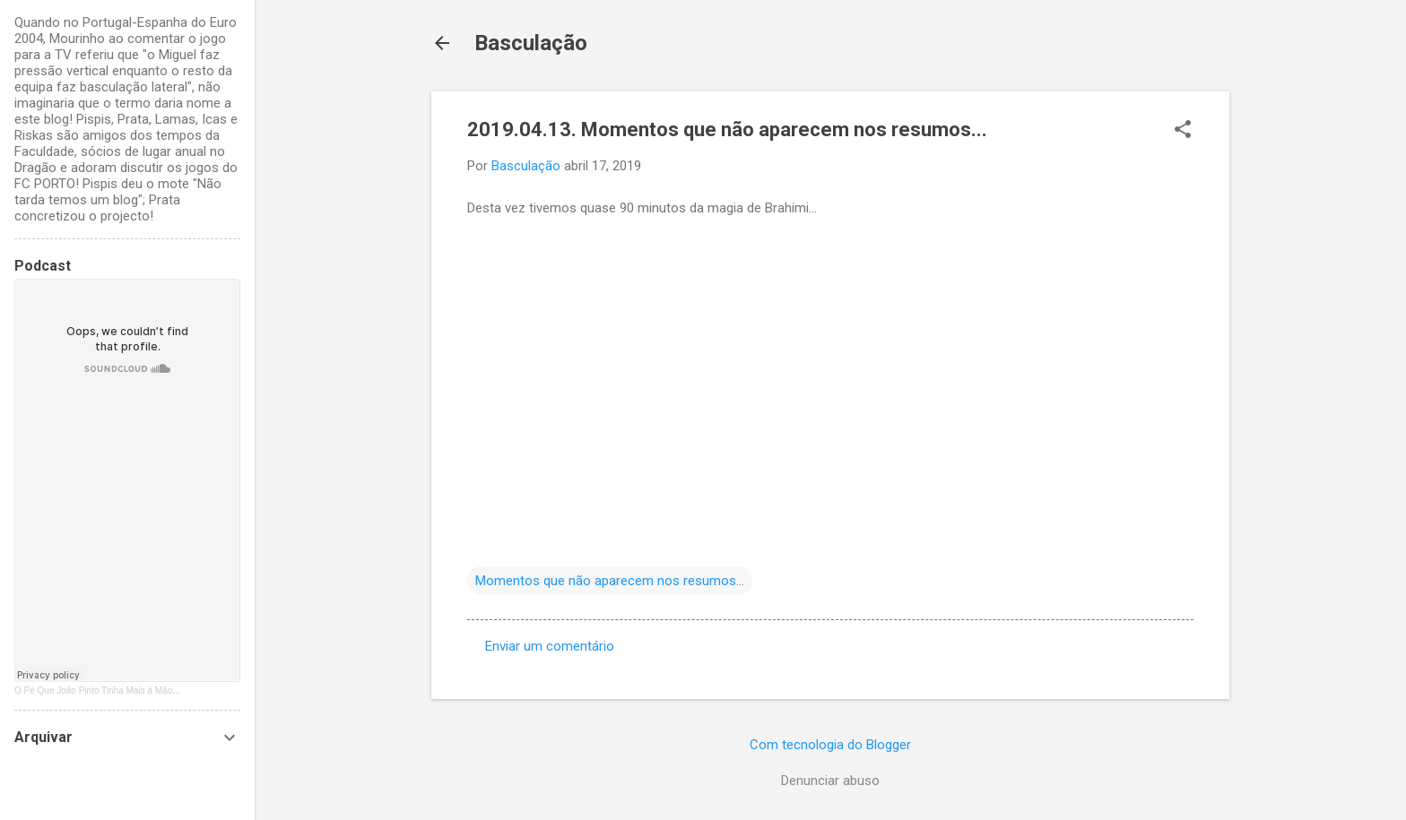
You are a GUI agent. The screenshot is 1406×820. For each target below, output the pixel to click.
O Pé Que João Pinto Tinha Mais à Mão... (97, 690)
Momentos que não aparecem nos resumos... (609, 581)
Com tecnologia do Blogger (830, 745)
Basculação (530, 43)
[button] (1182, 130)
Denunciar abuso (830, 781)
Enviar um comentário (549, 646)
